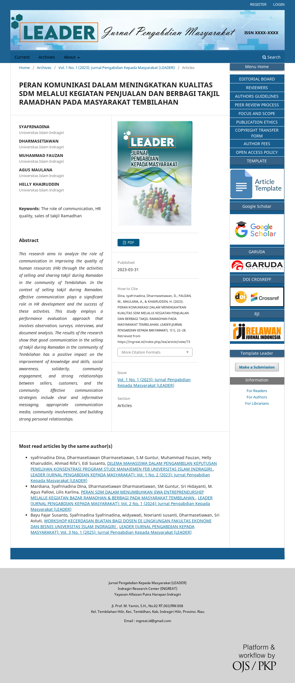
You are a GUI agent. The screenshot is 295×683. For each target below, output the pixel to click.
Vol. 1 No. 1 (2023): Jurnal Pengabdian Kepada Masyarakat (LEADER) (116, 67)
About (70, 57)
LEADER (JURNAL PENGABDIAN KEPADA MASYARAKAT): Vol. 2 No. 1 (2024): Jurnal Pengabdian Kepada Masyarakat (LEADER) (122, 503)
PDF (130, 242)
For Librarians (257, 403)
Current (22, 57)
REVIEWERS (257, 87)
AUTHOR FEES (257, 143)
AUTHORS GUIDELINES (257, 96)
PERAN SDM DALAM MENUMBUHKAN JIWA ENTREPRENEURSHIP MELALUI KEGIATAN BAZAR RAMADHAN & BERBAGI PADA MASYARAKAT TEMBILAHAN (117, 494)
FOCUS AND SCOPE (257, 113)
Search (271, 57)
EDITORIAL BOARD (257, 79)
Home (24, 67)
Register (258, 4)
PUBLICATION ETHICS (257, 122)
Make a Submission (257, 367)
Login (279, 4)
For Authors (257, 397)
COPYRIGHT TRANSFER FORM (257, 133)
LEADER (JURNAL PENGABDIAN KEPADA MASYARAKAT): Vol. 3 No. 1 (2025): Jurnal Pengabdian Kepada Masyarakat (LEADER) (112, 529)
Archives (47, 57)
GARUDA (257, 251)
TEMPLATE (257, 161)
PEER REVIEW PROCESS (257, 105)
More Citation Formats (141, 352)
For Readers (257, 390)
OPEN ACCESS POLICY (257, 152)
